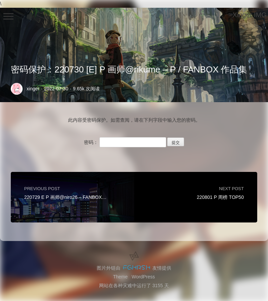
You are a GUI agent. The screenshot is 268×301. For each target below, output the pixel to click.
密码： (125, 142)
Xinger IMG (250, 15)
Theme (120, 276)
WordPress (143, 276)
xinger (33, 88)
